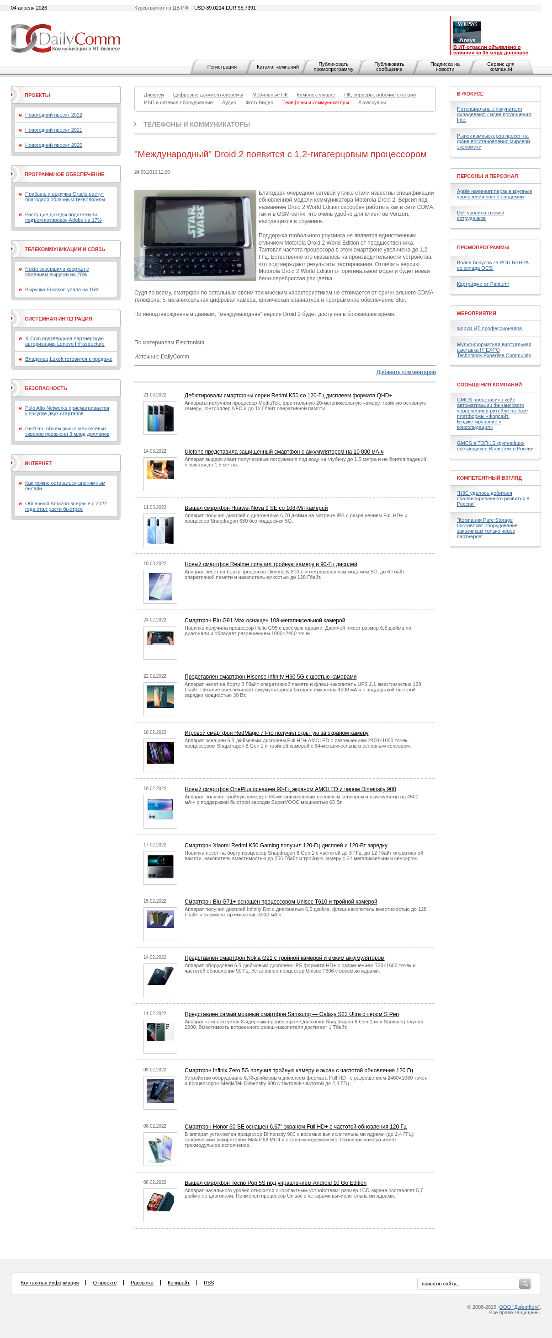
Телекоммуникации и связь (65, 249)
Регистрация (222, 67)
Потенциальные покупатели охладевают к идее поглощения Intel (494, 114)
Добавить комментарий (406, 372)
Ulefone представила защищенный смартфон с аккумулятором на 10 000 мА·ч (284, 452)
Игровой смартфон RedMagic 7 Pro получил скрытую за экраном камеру (277, 733)
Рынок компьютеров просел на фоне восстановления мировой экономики (493, 141)
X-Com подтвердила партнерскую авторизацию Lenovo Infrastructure (65, 341)
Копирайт (179, 1282)
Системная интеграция (58, 318)
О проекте (105, 1282)
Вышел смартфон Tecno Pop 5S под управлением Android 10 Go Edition (275, 1183)
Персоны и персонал (487, 176)
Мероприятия (476, 313)
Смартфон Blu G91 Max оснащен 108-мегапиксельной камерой (265, 620)
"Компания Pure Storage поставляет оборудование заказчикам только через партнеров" (487, 528)
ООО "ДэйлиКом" (519, 1307)
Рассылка (142, 1282)
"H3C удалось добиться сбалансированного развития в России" (493, 498)
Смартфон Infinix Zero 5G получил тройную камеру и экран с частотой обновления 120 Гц (299, 1070)
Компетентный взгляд (489, 478)
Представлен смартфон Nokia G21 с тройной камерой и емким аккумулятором (285, 958)
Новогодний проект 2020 (53, 145)
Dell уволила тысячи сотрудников (480, 215)
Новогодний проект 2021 (53, 130)
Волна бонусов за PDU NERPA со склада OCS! (493, 265)
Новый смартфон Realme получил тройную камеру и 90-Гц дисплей (271, 564)
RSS (209, 1282)
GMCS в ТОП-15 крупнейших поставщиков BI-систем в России (495, 445)
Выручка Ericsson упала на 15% (62, 289)
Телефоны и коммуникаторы (196, 124)
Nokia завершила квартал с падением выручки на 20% (57, 271)
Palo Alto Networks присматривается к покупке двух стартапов (67, 410)
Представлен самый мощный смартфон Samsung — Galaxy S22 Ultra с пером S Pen (292, 1014)
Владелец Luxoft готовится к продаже (68, 359)
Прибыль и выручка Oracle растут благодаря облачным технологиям (65, 196)
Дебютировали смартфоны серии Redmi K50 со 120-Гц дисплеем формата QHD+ (288, 395)
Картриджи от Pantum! (483, 284)
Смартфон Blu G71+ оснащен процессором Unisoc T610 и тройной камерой (281, 902)
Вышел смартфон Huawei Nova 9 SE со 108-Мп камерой (256, 508)
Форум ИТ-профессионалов (489, 328)
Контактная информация (50, 1282)
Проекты (37, 95)
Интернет (38, 463)
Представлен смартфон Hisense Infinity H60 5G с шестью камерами (270, 677)
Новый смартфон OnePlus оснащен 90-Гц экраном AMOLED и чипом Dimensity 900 (290, 789)
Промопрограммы (483, 247)
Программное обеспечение (65, 174)
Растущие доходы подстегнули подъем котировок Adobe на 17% (63, 217)
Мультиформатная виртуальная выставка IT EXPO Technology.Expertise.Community (494, 350)
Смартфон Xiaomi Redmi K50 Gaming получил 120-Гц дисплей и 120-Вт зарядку (286, 845)
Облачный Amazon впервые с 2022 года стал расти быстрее (66, 506)
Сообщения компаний (489, 384)
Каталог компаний (278, 67)
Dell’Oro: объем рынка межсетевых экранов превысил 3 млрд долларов (67, 431)
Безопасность (46, 388)
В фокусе (470, 93)
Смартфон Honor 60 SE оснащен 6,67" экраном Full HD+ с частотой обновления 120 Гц (296, 1127)
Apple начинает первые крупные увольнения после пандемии (494, 193)
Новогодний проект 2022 (53, 115)
